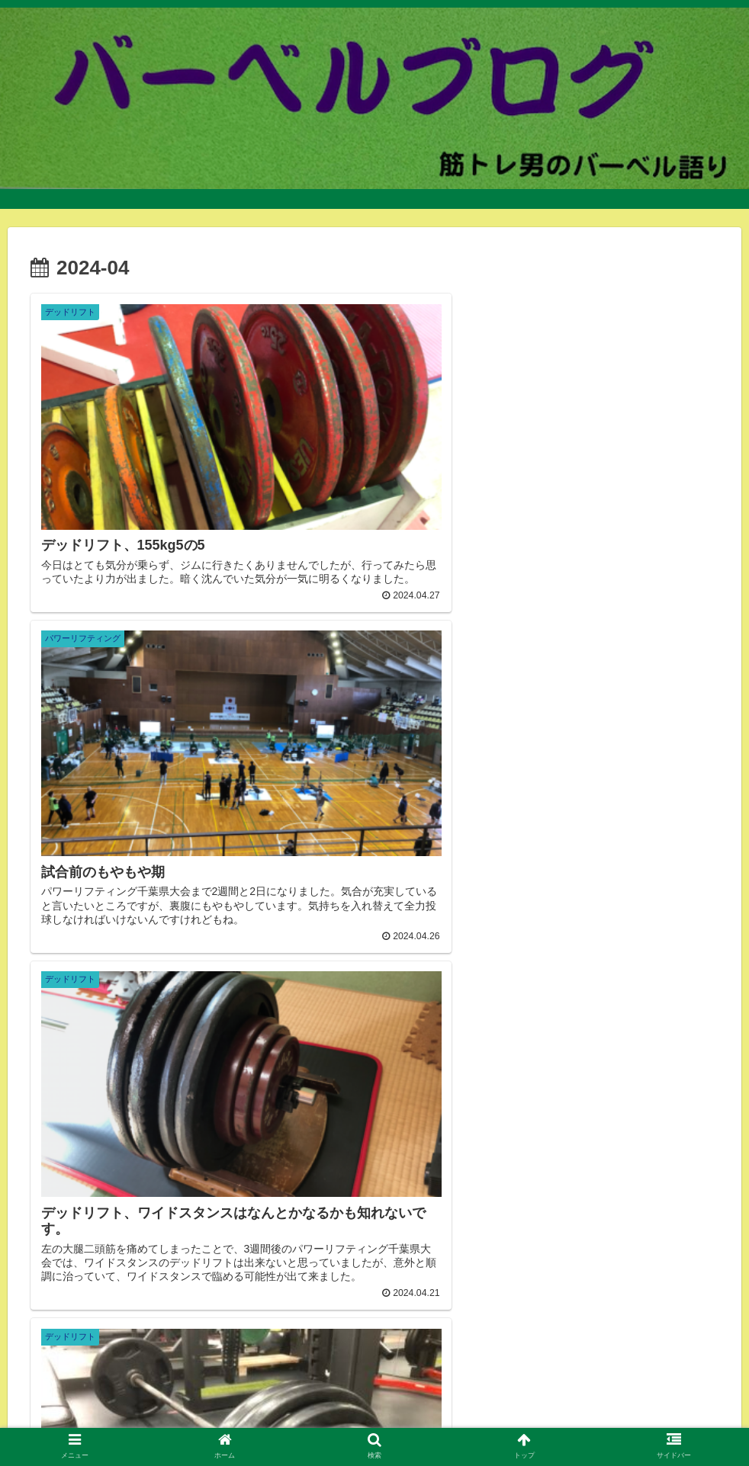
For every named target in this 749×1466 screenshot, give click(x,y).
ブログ (602, 1418)
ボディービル (410, 1418)
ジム (125, 1399)
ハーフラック (490, 1418)
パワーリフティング (317, 1399)
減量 (392, 1399)
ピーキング (667, 1399)
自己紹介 (77, 1399)
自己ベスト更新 (244, 1418)
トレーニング (499, 1399)
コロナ (554, 1418)
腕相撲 (650, 1418)
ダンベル (173, 1399)
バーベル (232, 1399)
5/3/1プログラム (585, 1399)
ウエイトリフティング (137, 1418)
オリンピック (329, 1418)
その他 (435, 1399)
